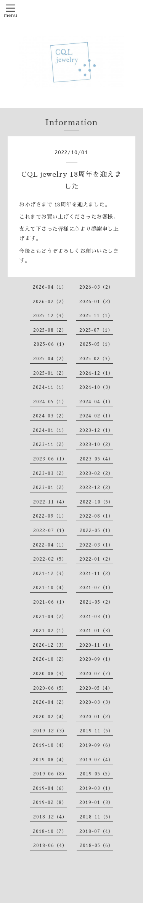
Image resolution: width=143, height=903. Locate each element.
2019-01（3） (96, 802)
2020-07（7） (96, 673)
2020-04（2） (50, 702)
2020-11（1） (96, 645)
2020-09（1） (96, 659)
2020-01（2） (96, 716)
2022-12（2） (96, 487)
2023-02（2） (96, 473)
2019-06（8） (50, 774)
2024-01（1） (50, 430)
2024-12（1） (96, 373)
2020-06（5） (50, 688)
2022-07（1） (50, 530)
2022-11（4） (50, 502)
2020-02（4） (50, 716)
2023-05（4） (96, 459)
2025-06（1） (50, 344)
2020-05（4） (96, 688)
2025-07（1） (96, 330)
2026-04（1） (50, 287)
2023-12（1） (96, 430)
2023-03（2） (50, 473)
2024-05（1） (50, 402)
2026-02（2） (50, 301)
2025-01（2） (50, 373)
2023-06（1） (50, 459)
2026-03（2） (96, 287)
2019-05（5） (96, 774)
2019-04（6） (50, 788)
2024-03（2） (50, 416)
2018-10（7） (50, 831)
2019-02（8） (50, 802)
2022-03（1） (96, 545)
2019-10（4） (50, 745)
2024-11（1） (50, 387)
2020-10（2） (50, 659)
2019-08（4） (50, 760)
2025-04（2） (50, 358)
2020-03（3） (96, 702)
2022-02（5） (50, 559)
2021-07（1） (96, 587)
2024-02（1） (96, 416)
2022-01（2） (96, 559)
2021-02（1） (50, 630)
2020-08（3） (50, 673)
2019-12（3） (50, 731)
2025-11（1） (96, 315)
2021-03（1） (96, 616)
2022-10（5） (96, 502)
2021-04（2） (50, 616)
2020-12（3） (50, 645)
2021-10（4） (50, 587)
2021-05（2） (96, 602)
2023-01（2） (50, 487)
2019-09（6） (96, 745)
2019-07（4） (96, 760)
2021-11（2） (96, 573)
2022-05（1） (96, 530)
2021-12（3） (50, 573)
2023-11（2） (50, 444)
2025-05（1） (96, 344)
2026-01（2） (96, 301)
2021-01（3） (96, 630)
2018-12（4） (50, 817)
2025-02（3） (96, 358)
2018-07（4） (96, 831)
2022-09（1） (50, 516)
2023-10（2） (96, 444)
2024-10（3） (96, 387)
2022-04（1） (50, 545)
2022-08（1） (96, 516)
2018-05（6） (96, 845)
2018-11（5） (96, 817)
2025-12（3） (50, 315)
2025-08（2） (50, 330)
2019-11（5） (96, 731)
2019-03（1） (96, 788)
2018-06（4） (50, 845)
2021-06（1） (50, 602)
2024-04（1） (96, 402)
